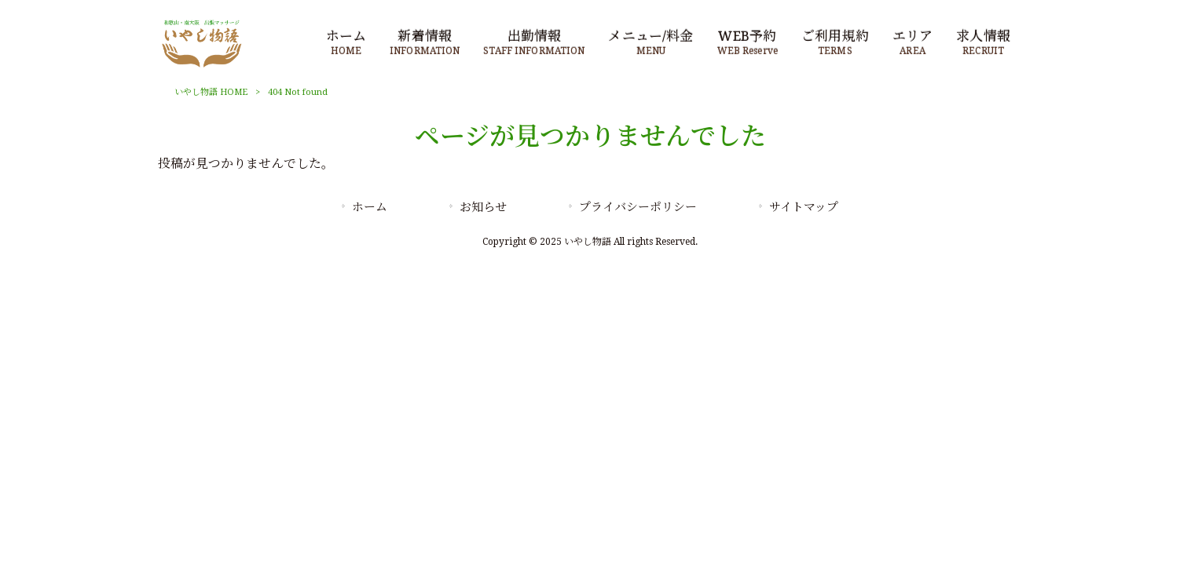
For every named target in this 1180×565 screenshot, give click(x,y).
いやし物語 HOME (210, 92)
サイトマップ (803, 207)
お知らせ (483, 207)
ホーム (369, 207)
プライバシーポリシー (638, 207)
